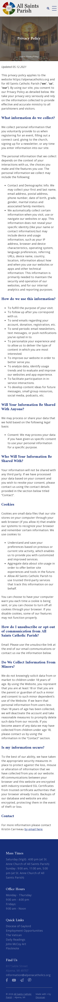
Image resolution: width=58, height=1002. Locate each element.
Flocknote (12, 948)
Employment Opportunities (24, 930)
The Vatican (14, 935)
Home (22, 56)
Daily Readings (15, 939)
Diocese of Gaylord (18, 926)
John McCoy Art (16, 944)
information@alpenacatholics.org (28, 975)
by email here (33, 829)
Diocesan (40, 997)
